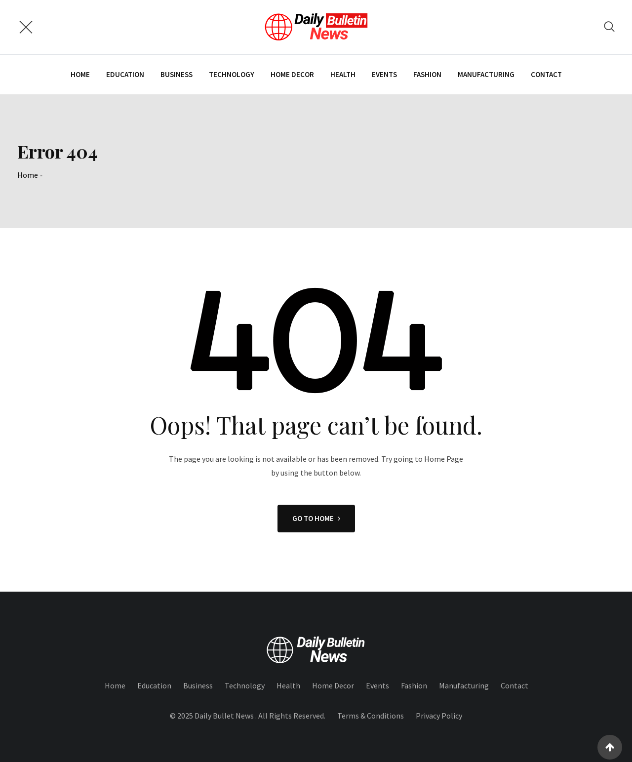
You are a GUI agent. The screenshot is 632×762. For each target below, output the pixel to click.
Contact (546, 74)
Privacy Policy (439, 716)
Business (176, 74)
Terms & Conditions (370, 716)
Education (125, 74)
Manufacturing (486, 74)
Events (384, 74)
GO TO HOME (316, 518)
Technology (231, 74)
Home (80, 74)
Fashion (427, 74)
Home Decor (292, 74)
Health (343, 74)
